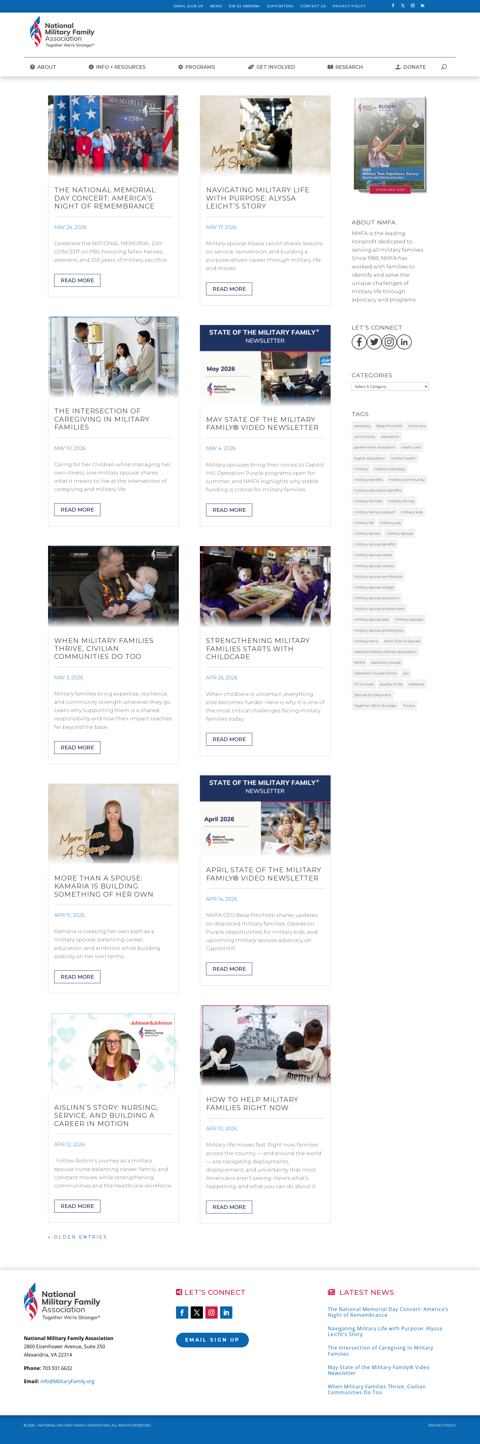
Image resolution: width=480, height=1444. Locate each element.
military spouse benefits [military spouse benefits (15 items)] (375, 544)
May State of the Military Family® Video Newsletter (262, 423)
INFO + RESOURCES (117, 67)
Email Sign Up (189, 6)
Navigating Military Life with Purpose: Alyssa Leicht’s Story (257, 198)
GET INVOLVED (271, 67)
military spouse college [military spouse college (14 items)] (374, 587)
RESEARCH (345, 67)
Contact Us (313, 6)
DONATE (411, 67)
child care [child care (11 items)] (416, 425)
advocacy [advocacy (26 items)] (362, 425)
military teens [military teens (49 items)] (366, 641)
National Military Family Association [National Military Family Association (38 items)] (385, 651)
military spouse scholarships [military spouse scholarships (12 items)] (378, 630)
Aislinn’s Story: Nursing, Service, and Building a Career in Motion (106, 1115)
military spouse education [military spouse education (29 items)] (376, 598)
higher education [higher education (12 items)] (369, 458)
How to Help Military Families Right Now (252, 1103)
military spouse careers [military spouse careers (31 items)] (374, 565)
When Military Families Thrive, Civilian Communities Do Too (104, 649)
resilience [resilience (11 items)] (416, 684)
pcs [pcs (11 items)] (406, 673)
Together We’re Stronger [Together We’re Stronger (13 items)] (375, 705)
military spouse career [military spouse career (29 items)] (373, 554)
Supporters (280, 6)
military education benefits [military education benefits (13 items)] (377, 490)
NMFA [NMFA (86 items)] (359, 662)
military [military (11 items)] (361, 469)
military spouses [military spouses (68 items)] (409, 619)
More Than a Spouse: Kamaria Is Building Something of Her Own (104, 886)
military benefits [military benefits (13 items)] (368, 479)
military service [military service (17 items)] (367, 533)
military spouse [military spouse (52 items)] (399, 533)
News (216, 6)
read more (77, 280)
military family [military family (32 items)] (401, 501)
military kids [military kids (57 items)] (412, 512)
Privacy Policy (349, 6)
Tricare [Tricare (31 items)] (409, 705)
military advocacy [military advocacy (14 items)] (389, 469)
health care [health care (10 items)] (411, 447)
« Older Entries (77, 1237)
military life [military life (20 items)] (364, 522)
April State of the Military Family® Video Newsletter (263, 874)
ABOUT (43, 67)
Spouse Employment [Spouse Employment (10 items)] (372, 694)
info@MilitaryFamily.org (67, 1381)
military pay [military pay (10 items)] (390, 522)
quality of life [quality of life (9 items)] (391, 684)
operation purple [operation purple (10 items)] (386, 662)
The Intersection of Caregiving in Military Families (102, 419)
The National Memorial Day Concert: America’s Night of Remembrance (105, 198)
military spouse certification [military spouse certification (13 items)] (378, 576)
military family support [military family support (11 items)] (374, 512)
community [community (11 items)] (364, 436)
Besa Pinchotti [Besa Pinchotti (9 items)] (389, 425)
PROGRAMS (196, 67)
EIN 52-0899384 (244, 6)
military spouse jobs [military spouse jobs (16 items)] (371, 619)
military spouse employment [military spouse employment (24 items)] (379, 608)
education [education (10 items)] (390, 436)
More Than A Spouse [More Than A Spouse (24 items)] (402, 641)
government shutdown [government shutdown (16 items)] (374, 447)
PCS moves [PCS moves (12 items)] (364, 684)
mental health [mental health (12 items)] (403, 458)
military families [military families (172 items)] (368, 501)
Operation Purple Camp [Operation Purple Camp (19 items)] (375, 673)
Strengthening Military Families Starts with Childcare (258, 649)
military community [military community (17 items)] (407, 479)
